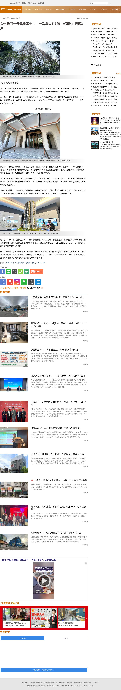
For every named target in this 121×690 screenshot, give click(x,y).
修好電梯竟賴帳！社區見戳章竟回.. (105, 28)
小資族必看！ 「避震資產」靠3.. (105, 84)
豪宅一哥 (14, 263)
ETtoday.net (59, 686)
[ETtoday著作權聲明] (34, 288)
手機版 (24, 1)
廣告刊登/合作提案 (50, 682)
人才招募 (32, 682)
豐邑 (33, 263)
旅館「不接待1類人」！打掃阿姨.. (105, 56)
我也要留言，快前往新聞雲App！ (44, 670)
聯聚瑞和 (21, 263)
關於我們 (40, 682)
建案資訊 (93, 9)
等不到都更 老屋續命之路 (102, 44)
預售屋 (28, 263)
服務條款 (70, 682)
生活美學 (71, 9)
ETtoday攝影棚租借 (106, 142)
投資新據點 (60, 9)
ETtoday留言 (22, 638)
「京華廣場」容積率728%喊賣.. (104, 77)
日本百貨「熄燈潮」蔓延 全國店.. (105, 38)
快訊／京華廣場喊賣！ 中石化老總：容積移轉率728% (58, 375)
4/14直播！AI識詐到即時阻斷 (109, 118)
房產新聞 (27, 9)
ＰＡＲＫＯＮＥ (41, 263)
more (118, 73)
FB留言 (65, 638)
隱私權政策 (78, 682)
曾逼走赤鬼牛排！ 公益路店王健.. (105, 53)
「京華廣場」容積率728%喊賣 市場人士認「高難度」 (58, 297)
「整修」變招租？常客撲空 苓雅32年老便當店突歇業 (60, 480)
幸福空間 (104, 9)
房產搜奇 (38, 9)
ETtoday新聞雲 (15, 1)
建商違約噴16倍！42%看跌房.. (104, 50)
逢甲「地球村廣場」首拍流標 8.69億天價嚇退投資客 (57, 454)
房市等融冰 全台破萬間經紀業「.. (105, 93)
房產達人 (49, 9)
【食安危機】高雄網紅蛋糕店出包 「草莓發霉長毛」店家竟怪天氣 (28, 560)
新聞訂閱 (41, 1)
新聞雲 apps (32, 1)
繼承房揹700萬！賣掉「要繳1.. (104, 41)
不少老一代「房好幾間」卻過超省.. (105, 47)
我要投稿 (25, 682)
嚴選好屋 (115, 9)
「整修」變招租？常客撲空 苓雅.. (105, 99)
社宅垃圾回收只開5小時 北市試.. (105, 35)
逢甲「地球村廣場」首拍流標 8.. (105, 96)
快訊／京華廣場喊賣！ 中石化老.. (105, 87)
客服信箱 (62, 682)
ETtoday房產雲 (11, 9)
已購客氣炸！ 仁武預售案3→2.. (104, 31)
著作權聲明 (87, 682)
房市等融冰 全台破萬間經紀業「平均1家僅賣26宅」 (57, 428)
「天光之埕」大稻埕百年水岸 (103, 90)
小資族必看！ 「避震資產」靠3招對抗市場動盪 (54, 349)
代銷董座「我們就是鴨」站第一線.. (105, 102)
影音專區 (82, 9)
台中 (7, 263)
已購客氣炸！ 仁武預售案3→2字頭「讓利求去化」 (56, 532)
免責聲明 (96, 682)
